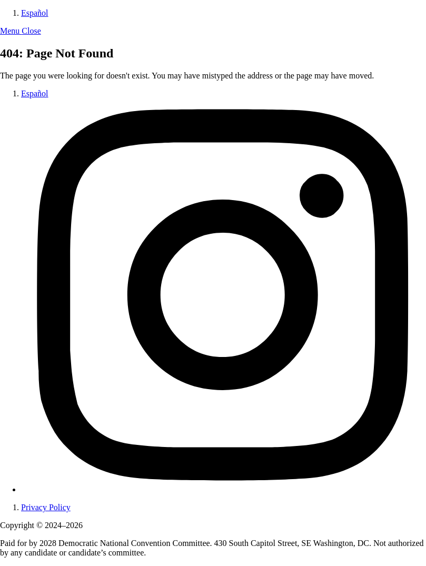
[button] (20, 30)
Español (34, 12)
